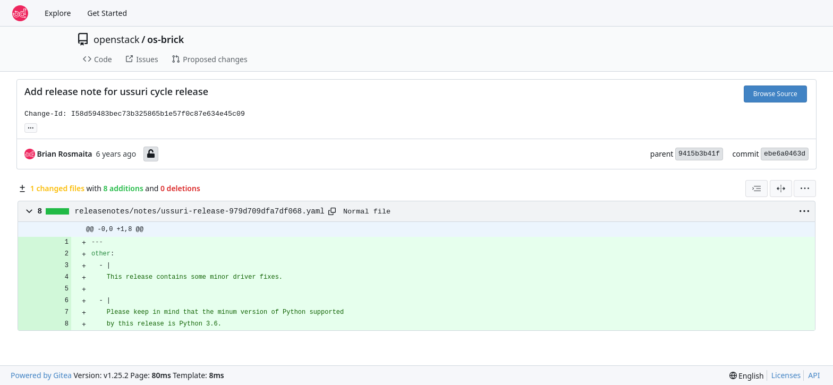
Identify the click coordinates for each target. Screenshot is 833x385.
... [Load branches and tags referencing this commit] (31, 127)
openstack (117, 39)
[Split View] (781, 188)
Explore (58, 13)
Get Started (107, 13)
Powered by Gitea (41, 375)
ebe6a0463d (784, 154)
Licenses (786, 375)
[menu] (805, 188)
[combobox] (756, 188)
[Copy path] (332, 211)
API (814, 375)
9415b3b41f (699, 154)
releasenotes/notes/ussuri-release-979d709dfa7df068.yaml (200, 211)
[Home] (20, 13)
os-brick (165, 39)
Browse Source (775, 93)
